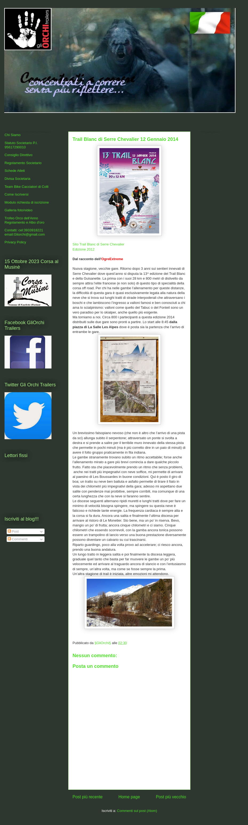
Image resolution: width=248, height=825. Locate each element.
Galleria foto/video (19, 210)
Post (13, 531)
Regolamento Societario (23, 163)
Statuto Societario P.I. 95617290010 (21, 145)
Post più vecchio (171, 797)
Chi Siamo (13, 135)
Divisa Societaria (17, 179)
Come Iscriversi (17, 194)
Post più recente (88, 797)
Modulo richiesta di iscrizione (27, 202)
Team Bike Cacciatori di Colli (27, 187)
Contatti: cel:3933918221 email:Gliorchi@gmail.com (25, 232)
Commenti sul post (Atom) (137, 811)
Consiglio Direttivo (19, 155)
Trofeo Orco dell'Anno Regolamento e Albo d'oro (24, 220)
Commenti (18, 539)
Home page (129, 797)
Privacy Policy (15, 242)
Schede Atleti (15, 171)
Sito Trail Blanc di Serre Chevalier (98, 244)
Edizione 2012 (83, 249)
